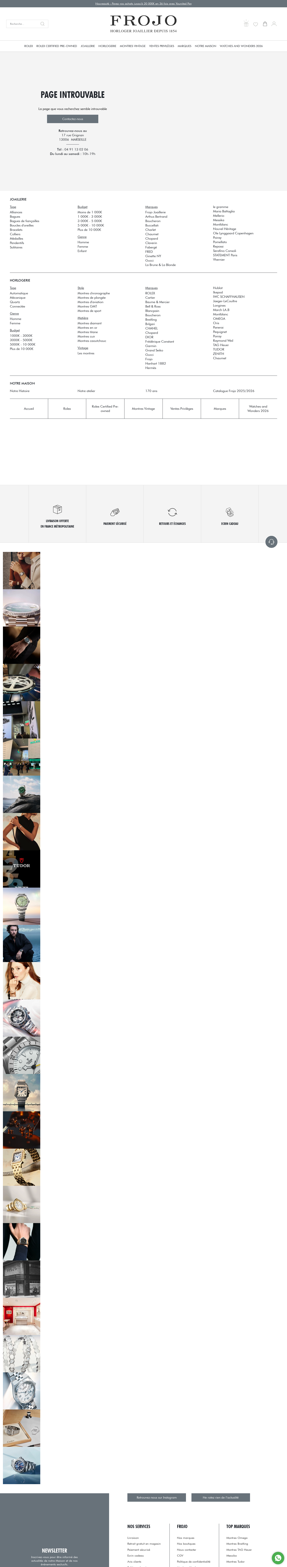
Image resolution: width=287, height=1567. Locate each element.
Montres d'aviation (90, 302)
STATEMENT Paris (225, 255)
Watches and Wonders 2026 (241, 46)
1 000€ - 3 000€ (90, 216)
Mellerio (218, 216)
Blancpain (152, 311)
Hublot (218, 288)
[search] (43, 24)
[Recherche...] (22, 23)
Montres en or (87, 327)
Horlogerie (107, 46)
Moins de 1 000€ (90, 212)
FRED (149, 252)
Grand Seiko (154, 350)
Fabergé (151, 247)
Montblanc (220, 224)
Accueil (29, 409)
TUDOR (218, 349)
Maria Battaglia (224, 211)
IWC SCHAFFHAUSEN (229, 297)
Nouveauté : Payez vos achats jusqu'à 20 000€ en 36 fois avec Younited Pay (143, 3)
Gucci (149, 260)
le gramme (220, 207)
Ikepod (218, 292)
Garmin (150, 346)
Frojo (148, 359)
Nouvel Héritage (224, 229)
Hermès (150, 368)
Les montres (86, 353)
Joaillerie (88, 46)
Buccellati (152, 225)
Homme (83, 242)
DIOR (149, 337)
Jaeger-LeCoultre (225, 301)
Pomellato (220, 242)
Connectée (17, 306)
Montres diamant (90, 323)
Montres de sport (89, 311)
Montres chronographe (94, 293)
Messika (218, 220)
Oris (216, 323)
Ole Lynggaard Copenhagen (233, 233)
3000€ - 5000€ (21, 340)
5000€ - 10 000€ (22, 344)
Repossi (218, 246)
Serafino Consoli (224, 251)
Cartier (150, 297)
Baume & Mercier (157, 302)
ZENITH (218, 354)
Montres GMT (87, 306)
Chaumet (152, 234)
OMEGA (219, 318)
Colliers (15, 234)
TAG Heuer (221, 345)
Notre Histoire (19, 391)
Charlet (150, 230)
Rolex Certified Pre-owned (56, 46)
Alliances (16, 212)
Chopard (151, 238)
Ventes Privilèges (161, 46)
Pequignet (220, 332)
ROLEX (150, 293)
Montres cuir (86, 336)
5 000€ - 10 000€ (91, 225)
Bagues (15, 216)
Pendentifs (17, 243)
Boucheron (153, 221)
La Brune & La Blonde (160, 265)
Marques (184, 46)
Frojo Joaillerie (155, 212)
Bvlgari (150, 324)
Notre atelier (86, 391)
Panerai (218, 327)
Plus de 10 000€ (89, 230)
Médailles (16, 238)
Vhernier (219, 259)
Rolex (28, 46)
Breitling (151, 319)
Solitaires (16, 247)
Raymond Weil (223, 340)
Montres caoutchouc (92, 341)
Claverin (151, 243)
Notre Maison (205, 46)
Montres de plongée (92, 297)
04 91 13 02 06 (76, 150)
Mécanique (17, 297)
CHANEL (151, 328)
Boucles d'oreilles (21, 225)
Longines (219, 305)
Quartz (15, 302)
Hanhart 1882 (155, 363)
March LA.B (221, 310)
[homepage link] (143, 24)
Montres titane (88, 332)
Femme (83, 246)
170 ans (151, 391)
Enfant (82, 251)
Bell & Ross (153, 306)
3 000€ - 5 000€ (90, 221)
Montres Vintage (133, 46)
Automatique (19, 293)
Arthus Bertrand (156, 216)
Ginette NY (153, 256)
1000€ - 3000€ (21, 336)
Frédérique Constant (159, 341)
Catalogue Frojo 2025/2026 (233, 391)
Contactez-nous (72, 119)
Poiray (217, 237)
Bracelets (16, 230)
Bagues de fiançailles (24, 221)
